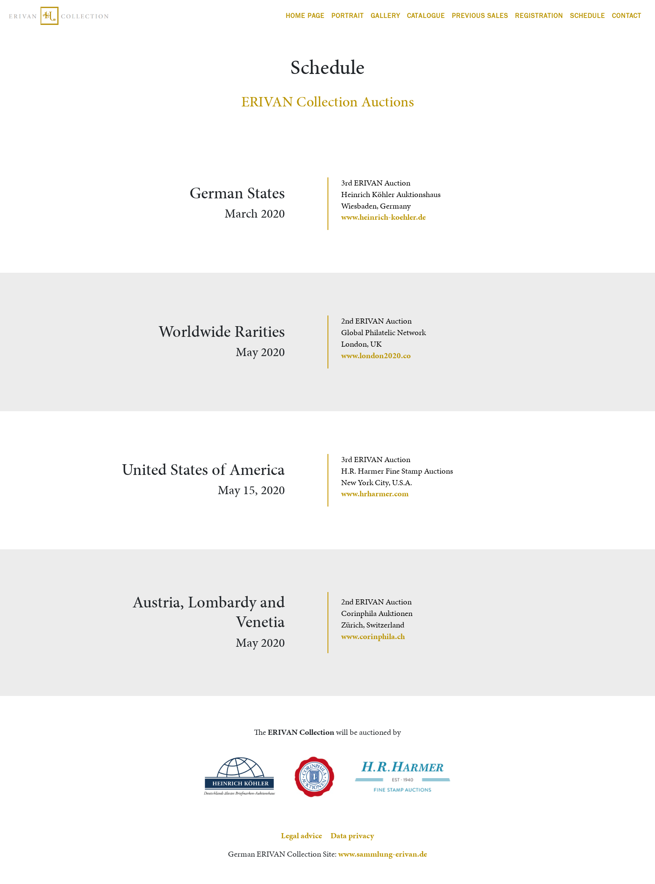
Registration (539, 15)
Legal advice (301, 835)
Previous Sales (480, 15)
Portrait (347, 15)
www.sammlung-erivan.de (382, 854)
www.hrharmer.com (375, 493)
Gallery (385, 15)
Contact (626, 15)
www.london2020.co (376, 355)
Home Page (305, 15)
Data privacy (352, 835)
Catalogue (426, 15)
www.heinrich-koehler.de (383, 217)
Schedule (587, 15)
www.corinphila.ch (373, 636)
